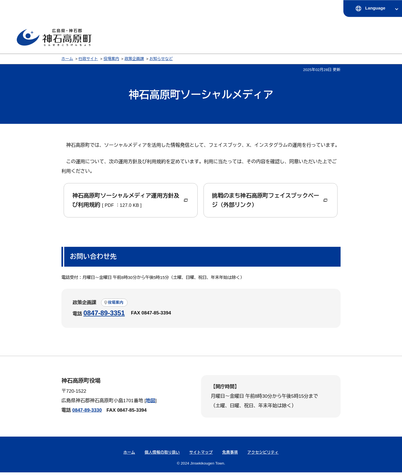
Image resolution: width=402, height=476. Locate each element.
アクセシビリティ (263, 456)
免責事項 (230, 456)
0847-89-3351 (104, 316)
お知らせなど (161, 59)
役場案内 (111, 59)
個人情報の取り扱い (162, 456)
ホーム (67, 59)
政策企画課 (134, 59)
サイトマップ (201, 456)
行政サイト (88, 59)
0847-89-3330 (87, 414)
